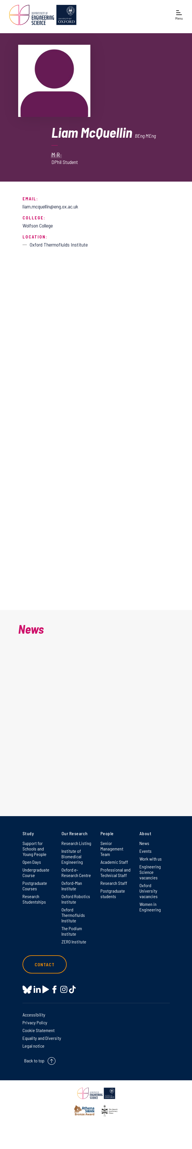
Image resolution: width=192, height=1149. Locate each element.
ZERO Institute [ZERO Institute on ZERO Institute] (73, 941)
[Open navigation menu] (179, 14)
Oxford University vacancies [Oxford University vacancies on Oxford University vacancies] (148, 891)
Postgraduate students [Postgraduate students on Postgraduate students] (112, 893)
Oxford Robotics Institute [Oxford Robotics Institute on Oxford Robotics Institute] (75, 899)
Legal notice (33, 1046)
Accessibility (34, 1014)
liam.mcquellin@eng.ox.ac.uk (50, 206)
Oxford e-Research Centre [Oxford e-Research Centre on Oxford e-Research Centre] (76, 872)
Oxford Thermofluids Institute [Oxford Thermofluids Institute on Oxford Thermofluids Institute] (73, 915)
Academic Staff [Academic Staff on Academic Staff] (114, 862)
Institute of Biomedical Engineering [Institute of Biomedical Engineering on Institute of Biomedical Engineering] (72, 856)
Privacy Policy (35, 1022)
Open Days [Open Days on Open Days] (32, 862)
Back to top (34, 1061)
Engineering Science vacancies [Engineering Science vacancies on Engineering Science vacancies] (150, 872)
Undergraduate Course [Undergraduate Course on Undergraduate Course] (36, 872)
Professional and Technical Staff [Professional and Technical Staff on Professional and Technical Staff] (115, 872)
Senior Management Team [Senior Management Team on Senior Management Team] (111, 848)
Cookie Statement (39, 1030)
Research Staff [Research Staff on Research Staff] (113, 883)
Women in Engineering (150, 906)
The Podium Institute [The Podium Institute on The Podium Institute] (71, 931)
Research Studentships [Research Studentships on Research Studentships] (34, 899)
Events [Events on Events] (145, 851)
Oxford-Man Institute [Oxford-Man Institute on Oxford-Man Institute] (71, 885)
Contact (45, 964)
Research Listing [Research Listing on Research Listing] (76, 843)
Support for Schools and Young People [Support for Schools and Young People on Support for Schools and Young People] (34, 848)
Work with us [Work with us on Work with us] (150, 858)
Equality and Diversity (42, 1038)
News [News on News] (144, 843)
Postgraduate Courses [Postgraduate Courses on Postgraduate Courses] (35, 885)
